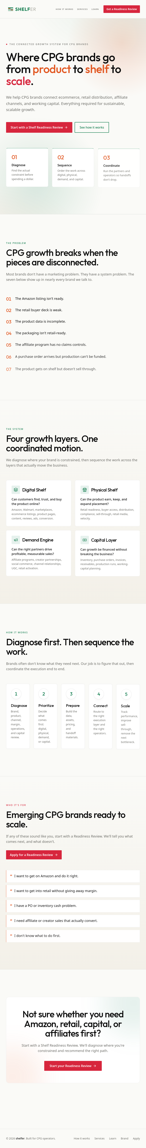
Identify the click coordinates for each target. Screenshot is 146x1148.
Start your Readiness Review (73, 1066)
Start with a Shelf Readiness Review (39, 127)
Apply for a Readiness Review (34, 855)
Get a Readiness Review (122, 9)
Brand (124, 1138)
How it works (64, 9)
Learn (95, 9)
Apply (136, 1138)
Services (82, 9)
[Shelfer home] (22, 9)
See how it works (92, 127)
